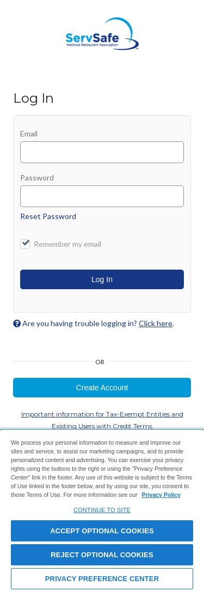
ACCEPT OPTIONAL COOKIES (102, 531)
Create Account (102, 387)
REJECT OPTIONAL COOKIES (102, 555)
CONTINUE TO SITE (102, 510)
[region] (102, 510)
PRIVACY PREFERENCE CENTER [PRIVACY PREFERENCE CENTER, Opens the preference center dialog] (102, 579)
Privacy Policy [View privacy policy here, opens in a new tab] (161, 494)
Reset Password (48, 216)
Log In (102, 279)
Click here (155, 323)
